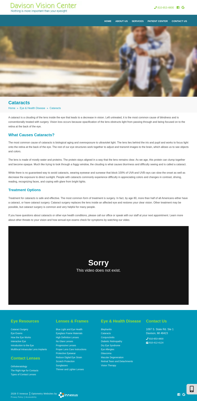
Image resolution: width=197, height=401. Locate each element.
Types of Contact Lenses (23, 374)
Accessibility (31, 396)
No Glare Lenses (64, 341)
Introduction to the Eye (22, 345)
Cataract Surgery (19, 329)
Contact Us (179, 21)
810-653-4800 (164, 7)
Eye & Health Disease (32, 108)
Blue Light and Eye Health (69, 329)
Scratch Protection (65, 361)
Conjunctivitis (107, 337)
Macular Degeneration (112, 357)
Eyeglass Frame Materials (69, 333)
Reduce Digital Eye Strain (69, 357)
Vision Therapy (108, 364)
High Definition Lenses (67, 337)
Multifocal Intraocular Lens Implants (29, 349)
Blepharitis (106, 329)
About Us (121, 21)
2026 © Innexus (34, 393)
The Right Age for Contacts (24, 370)
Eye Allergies (107, 349)
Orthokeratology (19, 366)
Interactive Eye (18, 341)
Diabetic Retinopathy (111, 341)
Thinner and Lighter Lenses (70, 368)
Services (138, 21)
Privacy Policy (17, 396)
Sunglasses (62, 364)
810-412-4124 (154, 342)
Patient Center (158, 21)
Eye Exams (16, 333)
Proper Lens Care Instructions (71, 349)
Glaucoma (106, 353)
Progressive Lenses (66, 345)
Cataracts (106, 333)
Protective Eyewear (66, 353)
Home (107, 21)
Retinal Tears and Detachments (117, 361)
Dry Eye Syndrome (110, 345)
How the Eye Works (21, 337)
